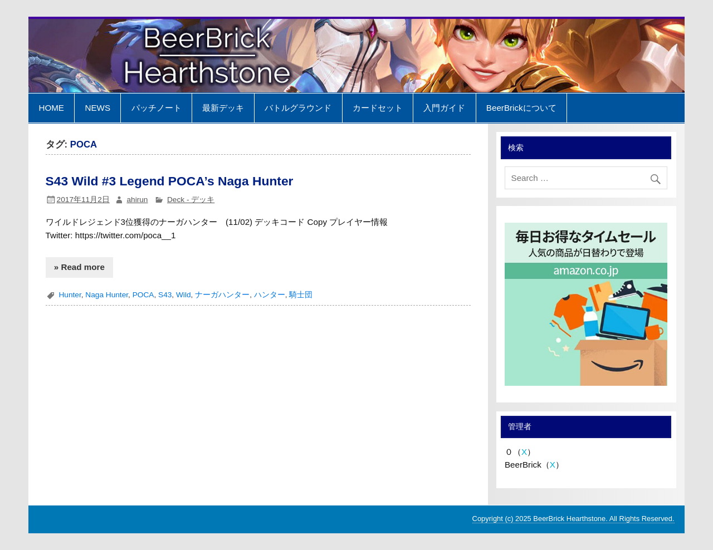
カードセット (378, 107)
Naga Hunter (106, 295)
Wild (183, 295)
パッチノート (156, 107)
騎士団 (300, 295)
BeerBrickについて (521, 107)
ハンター (269, 295)
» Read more (79, 267)
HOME (51, 107)
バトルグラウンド (298, 107)
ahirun (137, 199)
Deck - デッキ (190, 199)
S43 (165, 295)
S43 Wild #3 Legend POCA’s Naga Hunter (170, 181)
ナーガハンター (222, 295)
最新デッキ (223, 107)
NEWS (97, 107)
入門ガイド (444, 107)
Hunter (69, 295)
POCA (143, 295)
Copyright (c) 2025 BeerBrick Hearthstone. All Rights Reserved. (573, 518)
